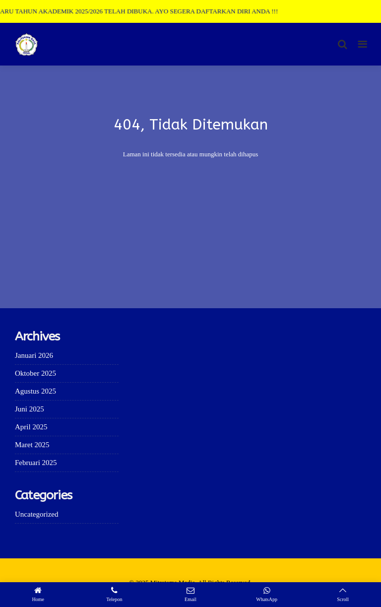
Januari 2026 (34, 355)
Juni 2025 (29, 409)
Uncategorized (36, 514)
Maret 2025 (32, 445)
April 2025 (31, 427)
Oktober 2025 (35, 373)
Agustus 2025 (35, 391)
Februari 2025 (36, 463)
